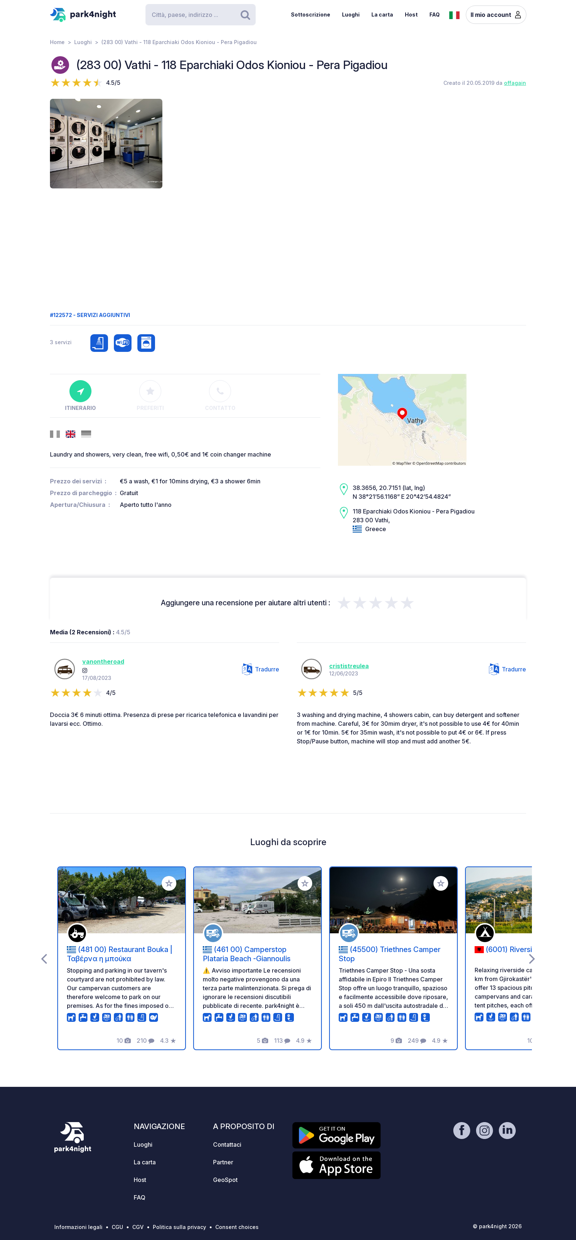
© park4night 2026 (497, 1226)
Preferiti (150, 395)
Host (411, 14)
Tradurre (260, 669)
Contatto (220, 395)
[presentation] (44, 958)
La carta (382, 14)
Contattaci (227, 1144)
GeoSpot (225, 1179)
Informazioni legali (78, 1227)
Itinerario (80, 395)
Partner (223, 1162)
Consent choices (237, 1227)
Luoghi (351, 14)
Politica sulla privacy (179, 1227)
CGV (138, 1227)
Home (57, 42)
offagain (515, 83)
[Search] (200, 14)
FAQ (434, 14)
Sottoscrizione (310, 14)
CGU (117, 1227)
